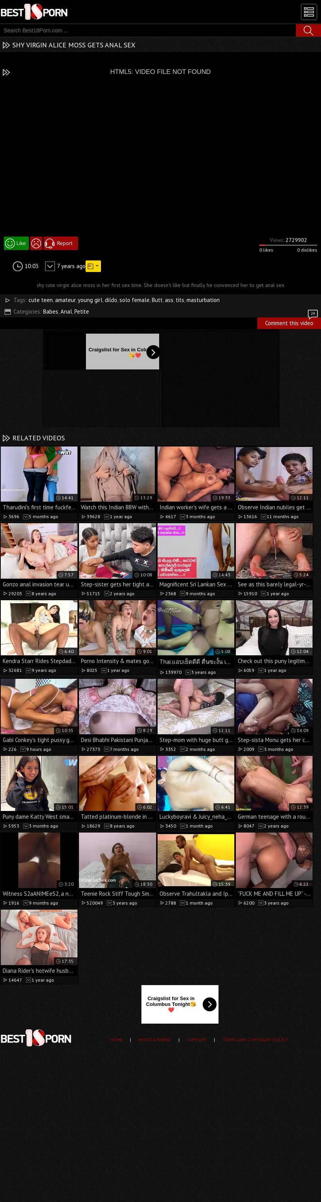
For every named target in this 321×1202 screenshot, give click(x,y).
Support (197, 1040)
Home (116, 1040)
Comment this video (292, 322)
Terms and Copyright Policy (255, 1040)
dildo (111, 300)
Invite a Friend (154, 1040)
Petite (81, 311)
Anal (66, 311)
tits (180, 300)
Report (64, 243)
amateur (65, 300)
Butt (157, 300)
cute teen (41, 300)
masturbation (203, 300)
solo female (134, 300)
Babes (50, 311)
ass (169, 300)
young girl (90, 300)
